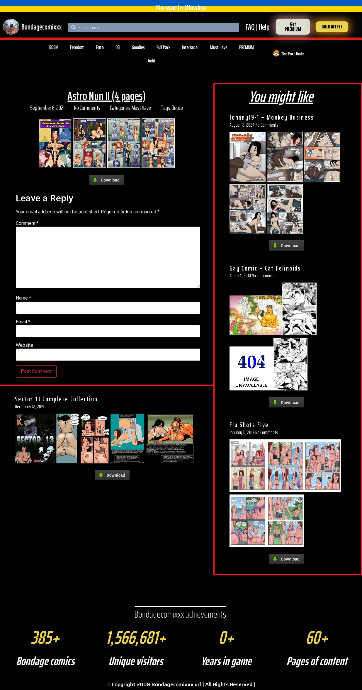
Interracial (190, 47)
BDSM (53, 47)
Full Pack (163, 47)
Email (23, 321)
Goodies (138, 47)
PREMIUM (246, 47)
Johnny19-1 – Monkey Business (272, 117)
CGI (117, 47)
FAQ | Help (257, 27)
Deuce (177, 108)
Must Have (218, 47)
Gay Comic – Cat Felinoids (265, 268)
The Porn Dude (292, 53)
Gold (151, 61)
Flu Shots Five (249, 424)
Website (24, 345)
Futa (100, 47)
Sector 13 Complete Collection (56, 399)
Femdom (77, 47)
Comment (27, 223)
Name (23, 298)
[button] (293, 27)
